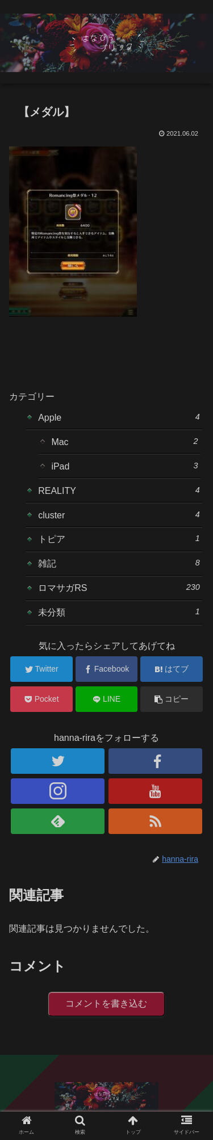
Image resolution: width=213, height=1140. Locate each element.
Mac (124, 441)
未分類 (119, 612)
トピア (119, 538)
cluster (119, 515)
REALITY (119, 490)
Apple (119, 417)
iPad (124, 466)
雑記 (119, 563)
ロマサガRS (119, 587)
